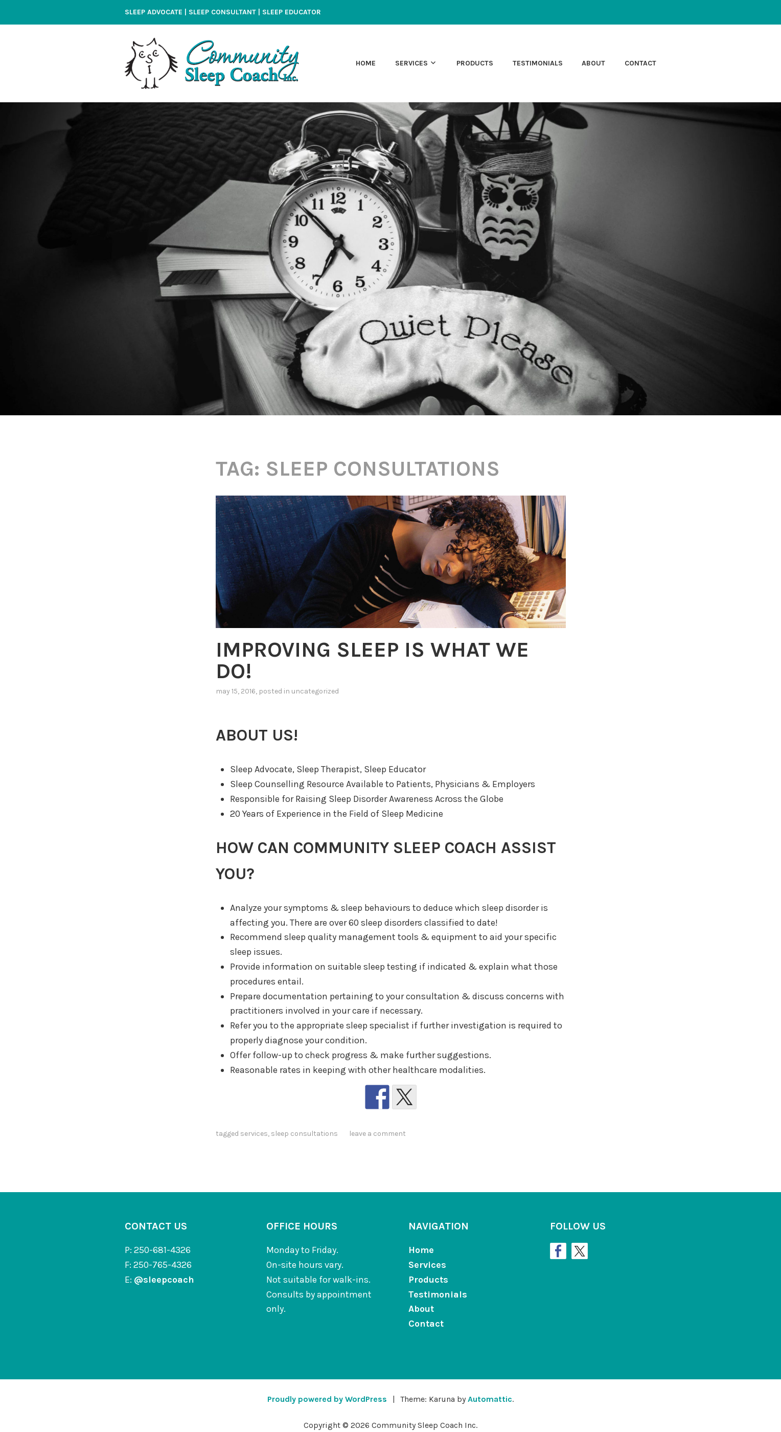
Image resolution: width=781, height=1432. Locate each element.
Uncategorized (315, 691)
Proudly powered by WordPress (327, 1399)
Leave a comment (377, 1133)
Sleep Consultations (304, 1133)
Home (366, 63)
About (593, 63)
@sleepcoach (164, 1279)
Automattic (490, 1399)
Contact (640, 63)
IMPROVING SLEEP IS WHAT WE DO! (372, 660)
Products (474, 63)
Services (411, 63)
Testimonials (538, 63)
